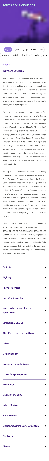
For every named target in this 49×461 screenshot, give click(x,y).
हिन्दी (30, 55)
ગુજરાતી (17, 49)
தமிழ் (25, 49)
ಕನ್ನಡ (37, 55)
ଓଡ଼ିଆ (45, 55)
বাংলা (23, 55)
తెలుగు (33, 49)
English (8, 49)
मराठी (41, 49)
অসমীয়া (15, 55)
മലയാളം (5, 55)
